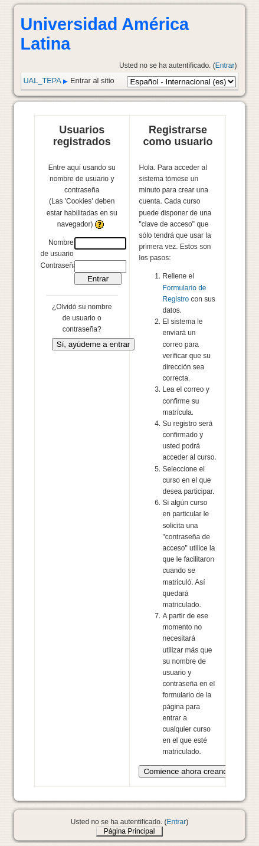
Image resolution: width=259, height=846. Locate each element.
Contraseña (59, 265)
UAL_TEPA (42, 80)
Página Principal (129, 831)
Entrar (225, 65)
